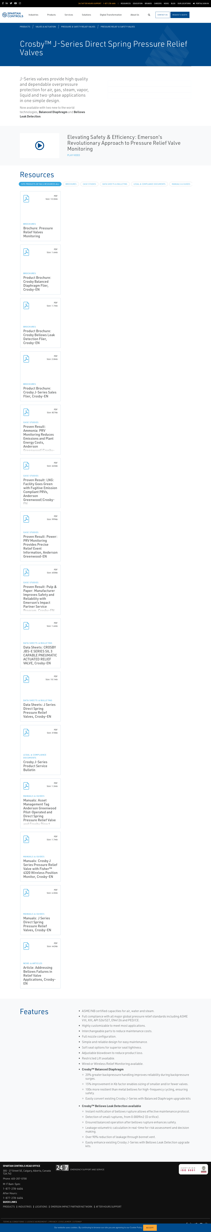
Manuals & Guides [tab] (181, 184)
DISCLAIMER (65, 1222)
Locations (41, 1206)
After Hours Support (108, 1206)
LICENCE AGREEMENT (37, 1222)
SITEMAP (77, 1222)
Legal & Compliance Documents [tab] (149, 184)
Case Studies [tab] (89, 184)
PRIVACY (53, 1222)
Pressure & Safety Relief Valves (78, 26)
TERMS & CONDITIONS (13, 1222)
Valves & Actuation (46, 26)
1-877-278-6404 (13, 1188)
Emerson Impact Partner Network (71, 1206)
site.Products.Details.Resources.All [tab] (40, 184)
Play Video (73, 155)
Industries (25, 1206)
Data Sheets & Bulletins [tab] (114, 184)
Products (25, 26)
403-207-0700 (19, 1178)
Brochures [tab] (70, 184)
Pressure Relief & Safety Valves (118, 26)
